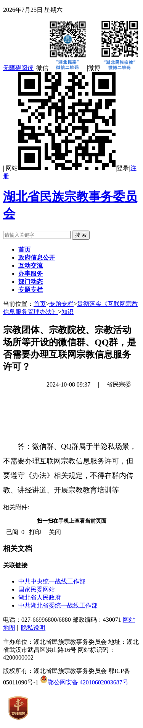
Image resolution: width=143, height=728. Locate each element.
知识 (67, 312)
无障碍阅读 (18, 68)
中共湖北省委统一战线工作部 (58, 605)
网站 (61, 168)
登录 (123, 168)
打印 (35, 532)
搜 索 (81, 235)
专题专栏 (61, 304)
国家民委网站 (36, 589)
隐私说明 (33, 627)
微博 (113, 68)
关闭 (55, 532)
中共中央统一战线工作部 (51, 581)
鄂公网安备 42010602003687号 (84, 682)
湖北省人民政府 (39, 597)
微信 (61, 68)
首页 (40, 304)
